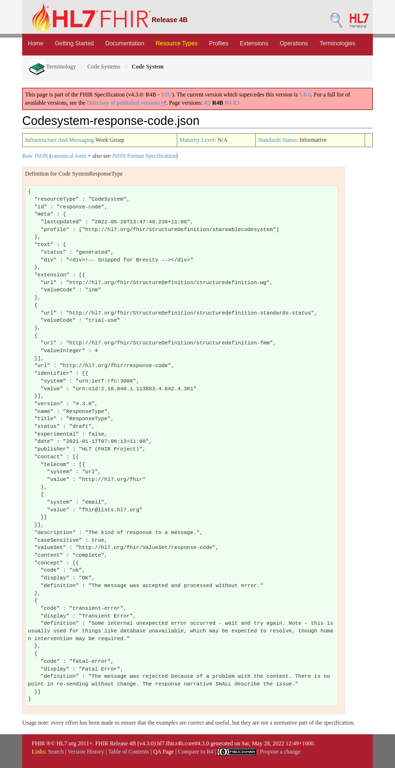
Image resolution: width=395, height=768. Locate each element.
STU (166, 94)
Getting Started (74, 43)
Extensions (254, 43)
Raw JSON (35, 155)
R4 (227, 102)
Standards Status (277, 140)
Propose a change (280, 751)
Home (35, 43)
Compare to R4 (195, 751)
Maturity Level (197, 140)
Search (56, 751)
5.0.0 (305, 94)
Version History (86, 751)
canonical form (69, 155)
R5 (207, 102)
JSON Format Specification (144, 155)
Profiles (218, 43)
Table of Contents (128, 751)
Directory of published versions (126, 102)
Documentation (125, 43)
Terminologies (337, 43)
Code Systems (103, 66)
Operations (294, 43)
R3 (236, 102)
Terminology (52, 66)
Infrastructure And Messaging (59, 140)
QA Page (163, 751)
